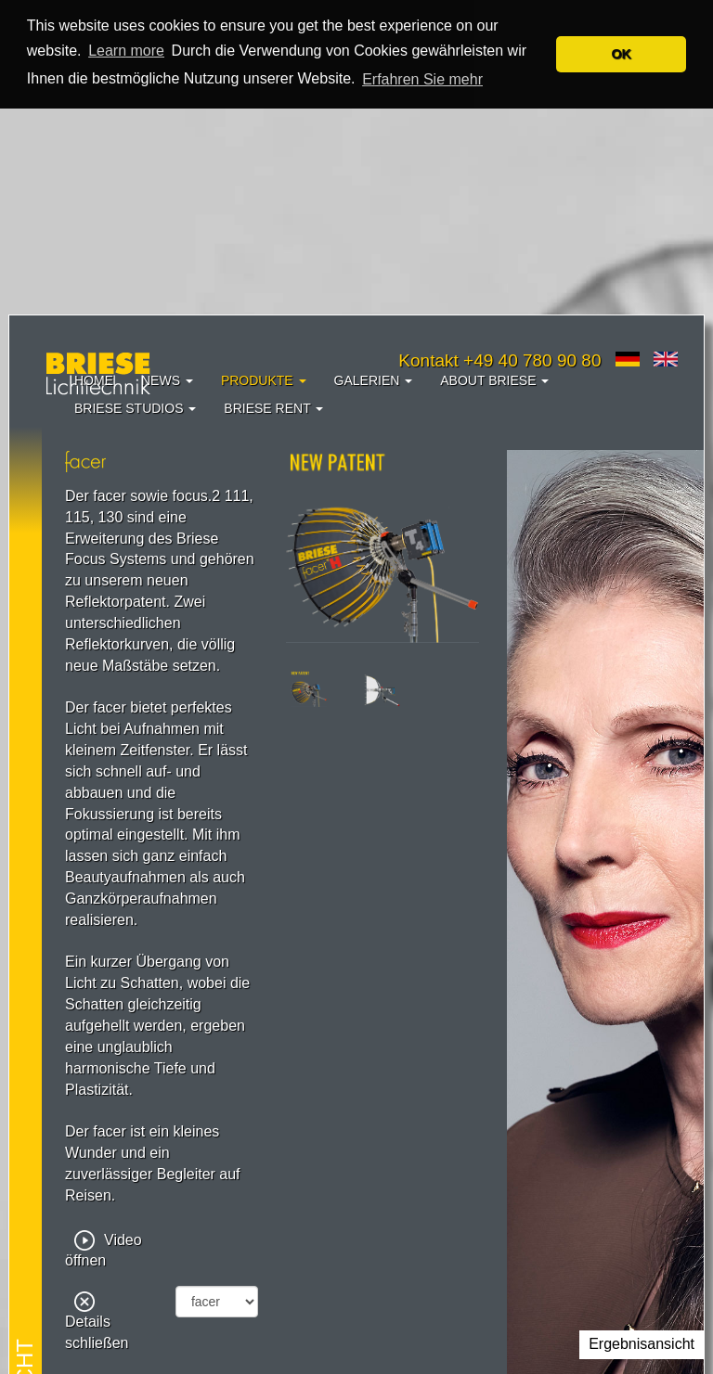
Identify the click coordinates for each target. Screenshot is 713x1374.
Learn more (126, 50)
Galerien (373, 380)
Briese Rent (273, 408)
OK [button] (621, 53)
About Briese (494, 380)
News (167, 380)
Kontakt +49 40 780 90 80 (499, 360)
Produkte (263, 380)
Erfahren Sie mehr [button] (422, 79)
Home (93, 380)
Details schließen (96, 1321)
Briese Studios (135, 408)
